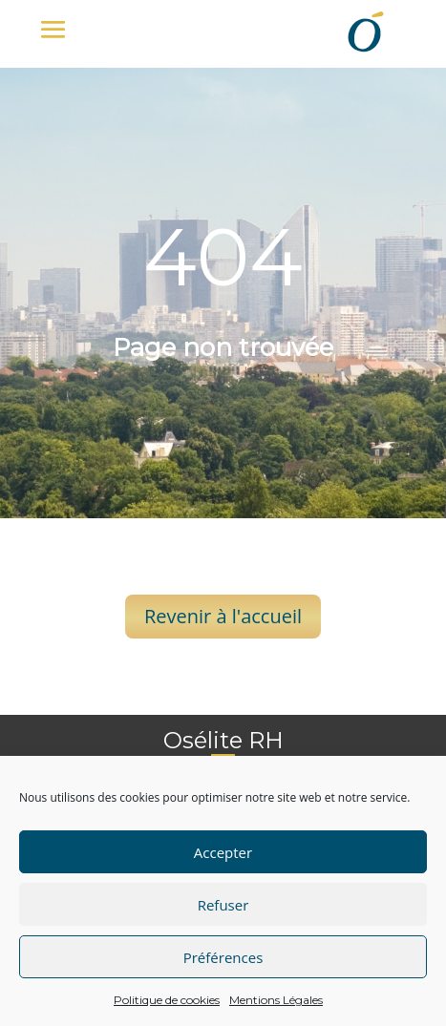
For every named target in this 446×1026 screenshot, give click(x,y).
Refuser (223, 904)
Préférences (223, 957)
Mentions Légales (276, 1000)
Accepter (223, 852)
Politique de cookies (167, 1000)
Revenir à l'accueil (223, 616)
